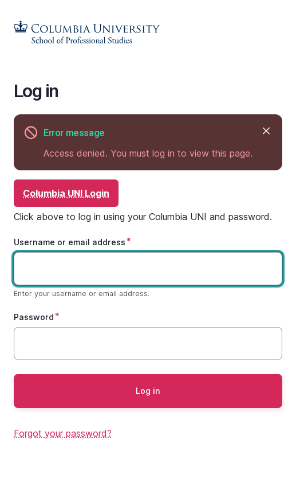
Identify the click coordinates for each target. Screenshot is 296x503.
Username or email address (69, 242)
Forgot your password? (63, 433)
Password (34, 317)
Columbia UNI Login (66, 193)
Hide (265, 130)
